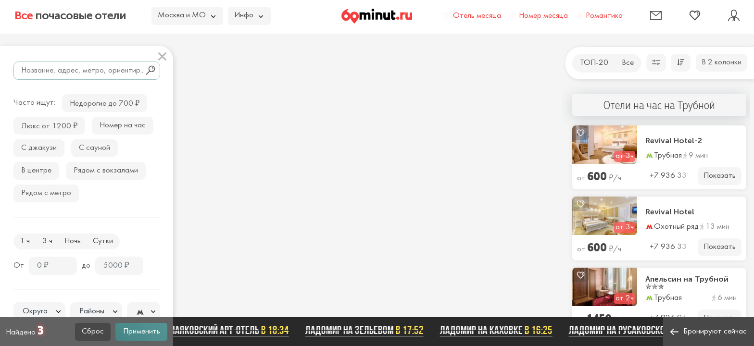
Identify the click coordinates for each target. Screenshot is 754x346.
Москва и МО (186, 15)
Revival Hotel (669, 212)
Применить (141, 331)
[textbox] (39, 312)
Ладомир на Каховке (499, 330)
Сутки (103, 241)
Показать (720, 176)
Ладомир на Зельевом (367, 330)
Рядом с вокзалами (106, 170)
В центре (36, 170)
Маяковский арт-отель (232, 330)
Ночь (72, 241)
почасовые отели (70, 15)
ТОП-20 (594, 63)
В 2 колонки (721, 62)
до (86, 266)
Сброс (93, 331)
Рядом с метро (46, 193)
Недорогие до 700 (104, 103)
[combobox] (39, 311)
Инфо (248, 15)
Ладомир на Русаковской (637, 330)
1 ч (25, 241)
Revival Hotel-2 (673, 141)
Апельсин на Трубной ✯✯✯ (687, 283)
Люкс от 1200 (49, 125)
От (18, 266)
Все (628, 63)
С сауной (94, 148)
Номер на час (123, 125)
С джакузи (39, 148)
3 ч (47, 241)
